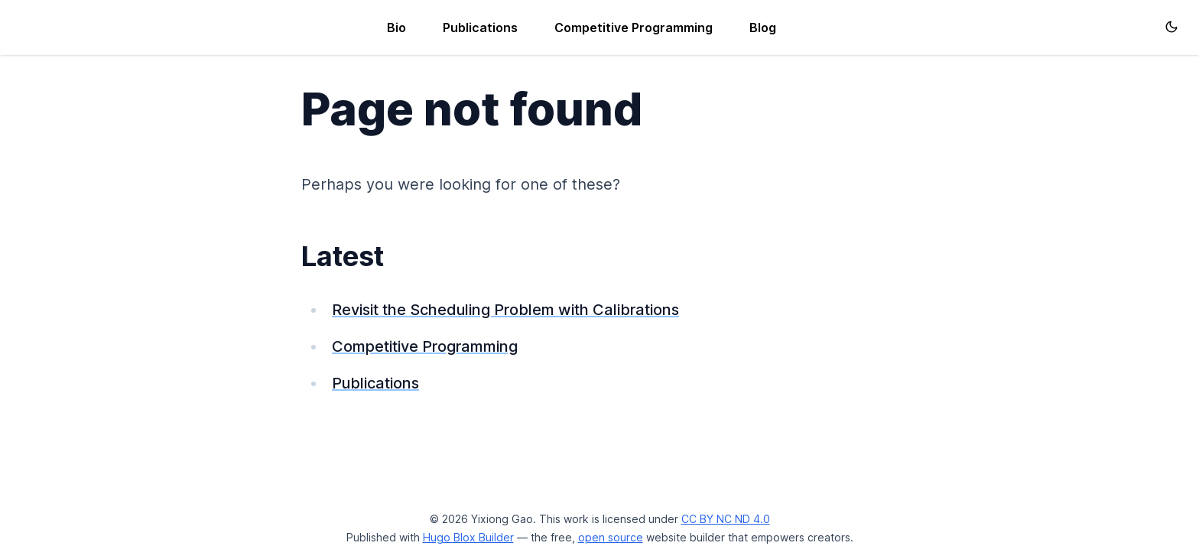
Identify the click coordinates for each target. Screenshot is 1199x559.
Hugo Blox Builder (468, 537)
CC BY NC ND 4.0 (725, 518)
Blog (762, 27)
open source (610, 537)
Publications (480, 27)
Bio (396, 27)
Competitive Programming (633, 27)
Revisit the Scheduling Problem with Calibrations (505, 310)
